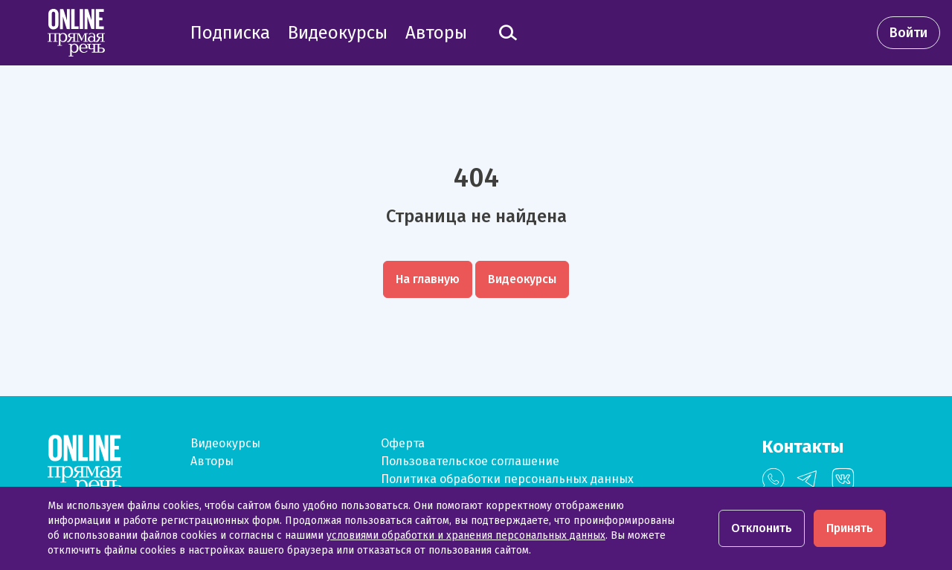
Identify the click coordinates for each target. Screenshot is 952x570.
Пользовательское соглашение (470, 461)
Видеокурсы (225, 443)
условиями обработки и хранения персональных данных (466, 535)
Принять (849, 528)
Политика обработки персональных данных (507, 479)
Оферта (403, 443)
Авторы (212, 461)
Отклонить (761, 528)
